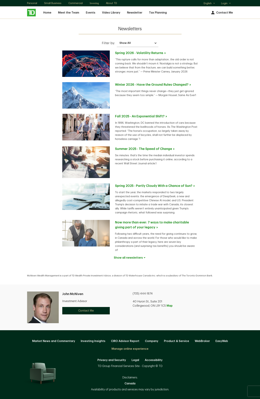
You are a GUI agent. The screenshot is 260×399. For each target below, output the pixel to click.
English (209, 3)
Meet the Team (68, 12)
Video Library (111, 12)
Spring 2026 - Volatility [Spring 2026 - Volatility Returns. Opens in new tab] (140, 53)
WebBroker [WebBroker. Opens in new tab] (202, 341)
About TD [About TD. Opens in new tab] (111, 3)
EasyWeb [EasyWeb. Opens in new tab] (221, 341)
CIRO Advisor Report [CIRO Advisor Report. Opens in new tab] (125, 341)
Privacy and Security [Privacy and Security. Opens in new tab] (111, 360)
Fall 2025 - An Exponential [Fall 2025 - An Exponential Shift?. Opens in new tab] (141, 116)
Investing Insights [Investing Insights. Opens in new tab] (93, 341)
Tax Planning (158, 12)
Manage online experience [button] (130, 348)
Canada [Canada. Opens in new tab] (130, 383)
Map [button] (170, 305)
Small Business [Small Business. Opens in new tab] (52, 3)
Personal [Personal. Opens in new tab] (32, 3)
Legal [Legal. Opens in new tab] (135, 360)
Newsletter (134, 12)
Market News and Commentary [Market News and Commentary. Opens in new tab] (53, 341)
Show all (130, 257)
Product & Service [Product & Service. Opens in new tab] (176, 341)
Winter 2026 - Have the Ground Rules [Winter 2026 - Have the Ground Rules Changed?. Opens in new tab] (153, 84)
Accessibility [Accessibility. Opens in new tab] (154, 360)
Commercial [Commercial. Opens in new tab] (75, 3)
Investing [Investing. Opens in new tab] (94, 3)
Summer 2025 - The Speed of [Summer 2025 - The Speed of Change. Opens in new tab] (145, 148)
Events (90, 12)
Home (47, 12)
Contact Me (221, 12)
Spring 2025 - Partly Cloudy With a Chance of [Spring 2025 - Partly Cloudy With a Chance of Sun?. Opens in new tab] (155, 185)
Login (226, 3)
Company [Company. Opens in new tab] (151, 341)
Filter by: (108, 43)
